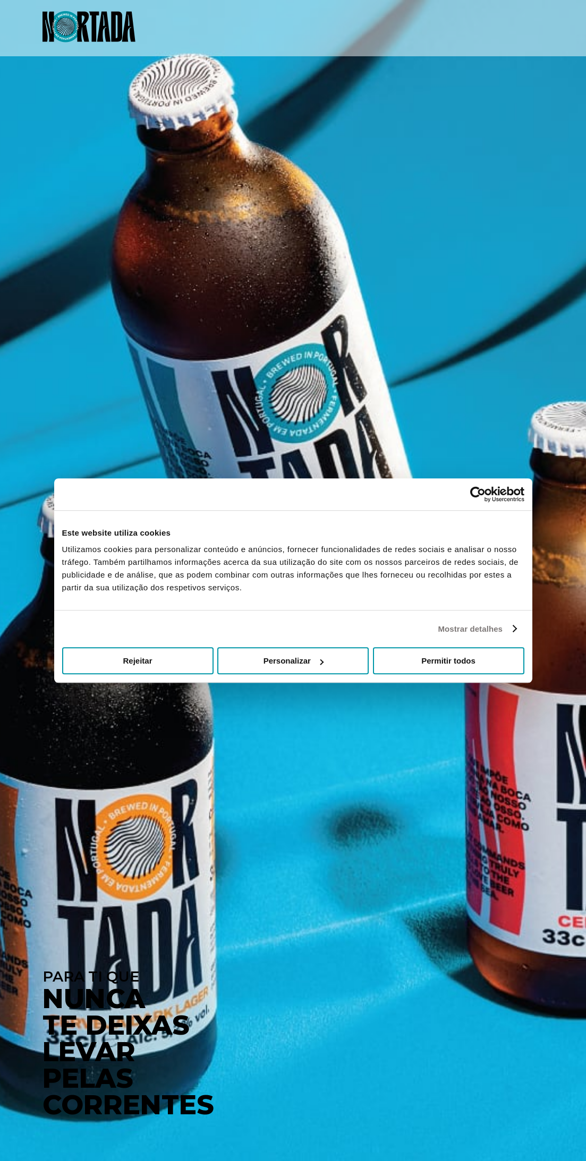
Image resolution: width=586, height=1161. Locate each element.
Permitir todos (448, 660)
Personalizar (294, 660)
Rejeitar (137, 660)
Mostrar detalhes (470, 628)
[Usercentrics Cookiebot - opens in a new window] (477, 494)
